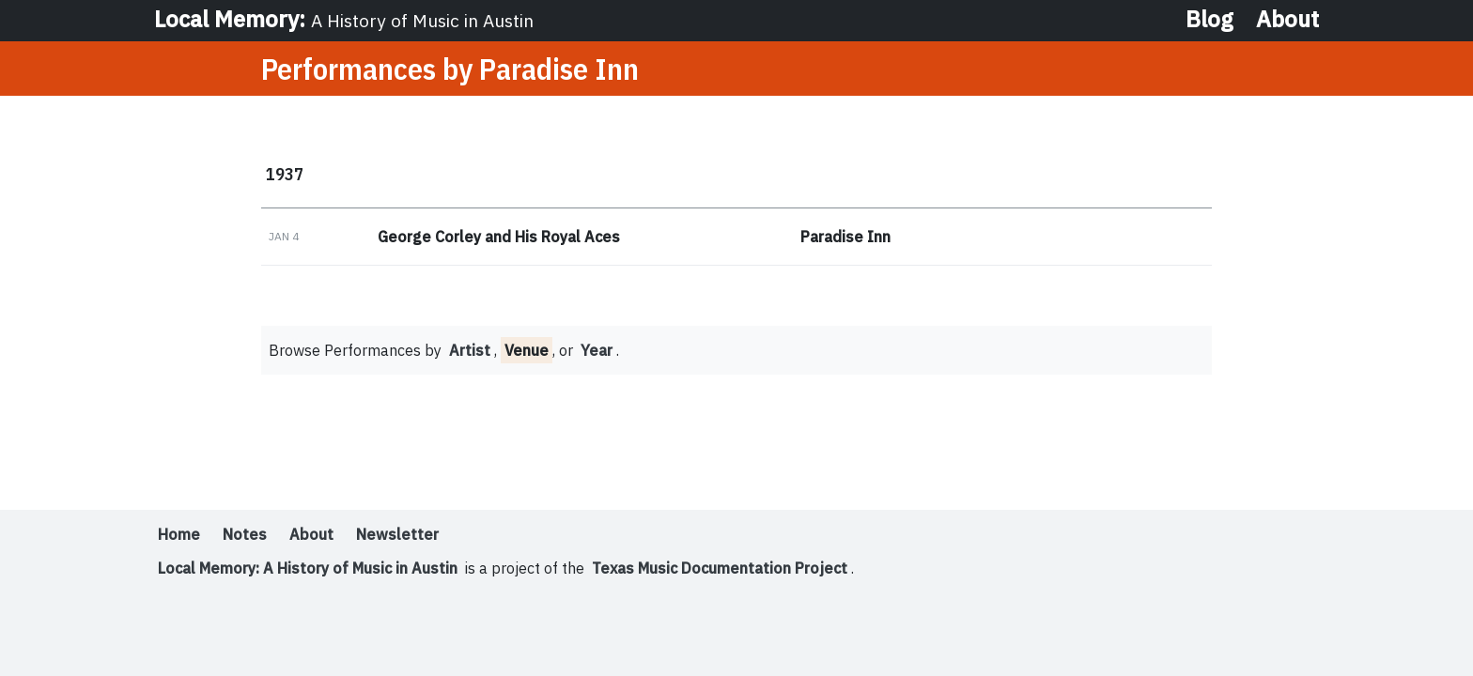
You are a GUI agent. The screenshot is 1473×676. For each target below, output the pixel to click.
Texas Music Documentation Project (719, 568)
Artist (469, 350)
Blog (1209, 19)
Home (179, 534)
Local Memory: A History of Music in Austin (307, 568)
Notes (245, 534)
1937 (284, 173)
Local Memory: (344, 19)
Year (596, 350)
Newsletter (397, 534)
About (1287, 19)
